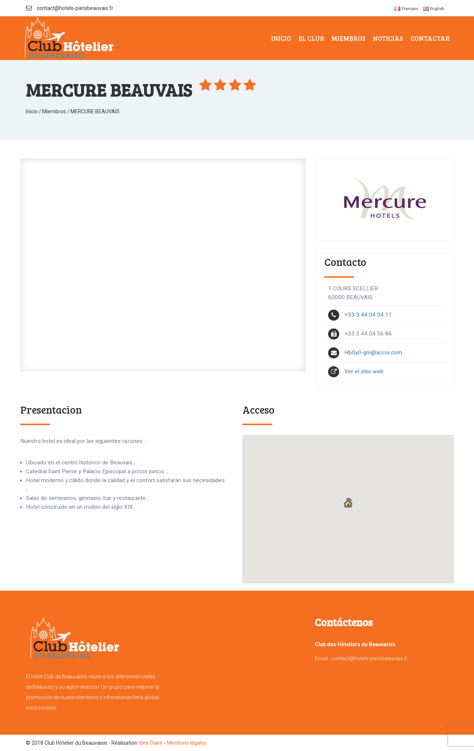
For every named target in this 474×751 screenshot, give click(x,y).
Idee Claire (150, 743)
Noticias (388, 38)
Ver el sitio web (356, 371)
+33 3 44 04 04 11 (360, 314)
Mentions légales (187, 743)
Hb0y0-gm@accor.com (365, 352)
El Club (311, 38)
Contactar (430, 38)
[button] (348, 503)
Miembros (348, 38)
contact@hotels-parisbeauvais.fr (69, 8)
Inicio (281, 38)
